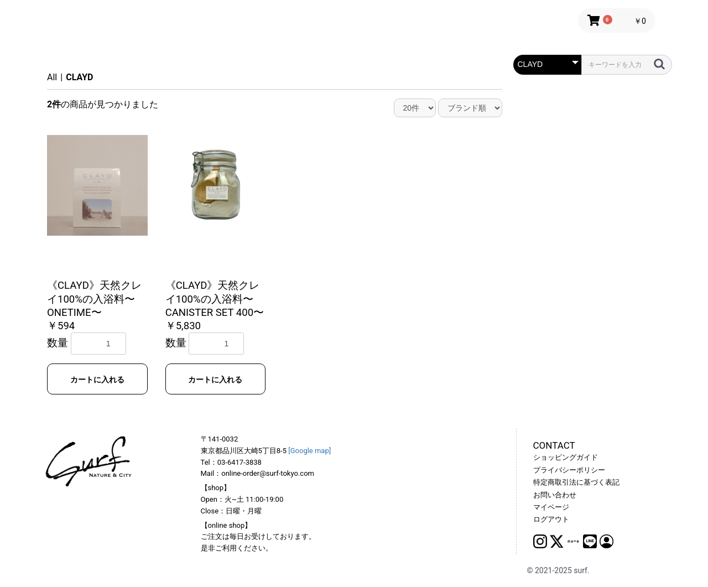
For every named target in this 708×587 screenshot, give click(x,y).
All (52, 77)
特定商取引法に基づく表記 (576, 482)
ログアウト (551, 519)
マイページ (551, 507)
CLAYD (79, 77)
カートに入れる (97, 379)
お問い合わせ (554, 495)
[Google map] (309, 450)
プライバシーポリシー (569, 470)
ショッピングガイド (565, 457)
